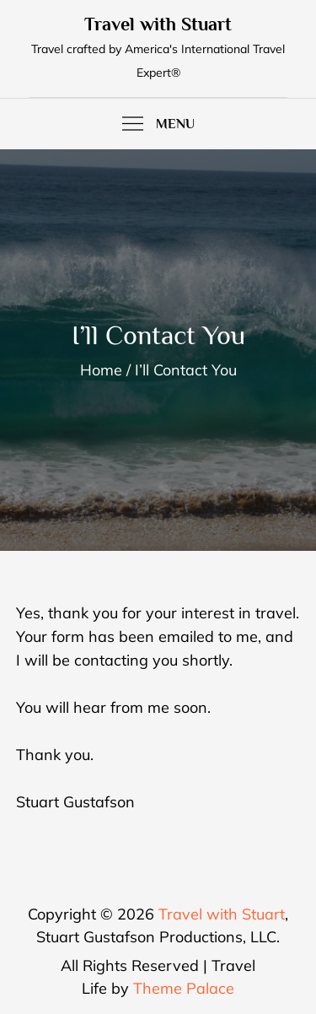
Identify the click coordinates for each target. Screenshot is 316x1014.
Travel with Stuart (158, 24)
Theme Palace (183, 988)
